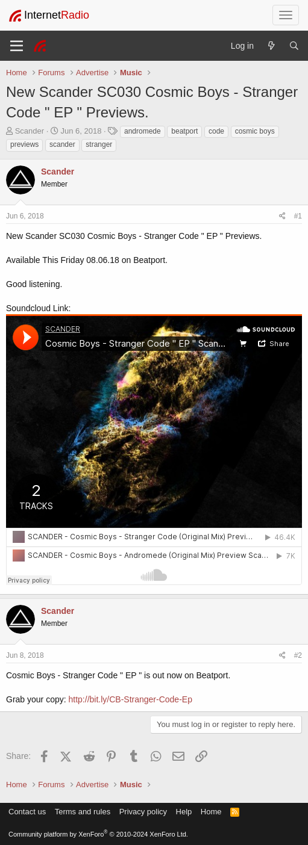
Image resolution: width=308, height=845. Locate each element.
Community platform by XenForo (98, 834)
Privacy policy (143, 811)
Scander (29, 130)
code (216, 131)
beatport (184, 131)
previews (24, 144)
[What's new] (271, 46)
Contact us (27, 811)
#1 (298, 216)
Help (184, 811)
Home (211, 811)
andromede (142, 131)
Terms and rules (82, 811)
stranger (99, 144)
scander (62, 144)
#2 (298, 655)
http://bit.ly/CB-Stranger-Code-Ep (130, 699)
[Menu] (16, 46)
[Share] (282, 216)
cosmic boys (255, 131)
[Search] (294, 46)
